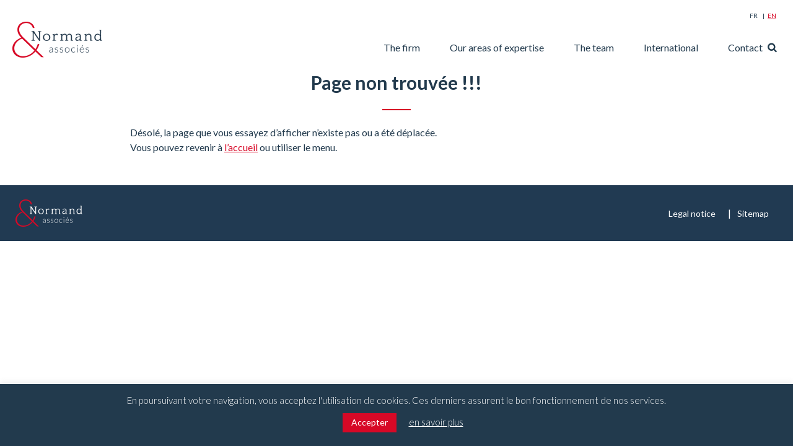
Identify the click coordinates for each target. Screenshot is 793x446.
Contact (745, 47)
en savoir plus (436, 421)
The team (594, 47)
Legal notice (692, 213)
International (671, 47)
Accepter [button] (369, 422)
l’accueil (241, 147)
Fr (754, 15)
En (772, 15)
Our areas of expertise (497, 47)
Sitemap (753, 213)
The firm (401, 47)
